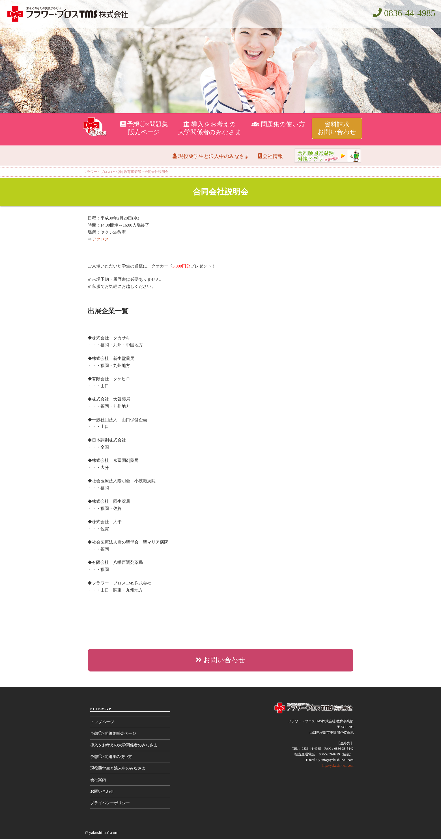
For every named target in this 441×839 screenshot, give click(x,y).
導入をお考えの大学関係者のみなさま (124, 745)
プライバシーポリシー (110, 803)
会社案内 (98, 780)
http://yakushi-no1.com (338, 766)
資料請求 (337, 128)
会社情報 (270, 156)
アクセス (100, 239)
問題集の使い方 (278, 124)
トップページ (102, 722)
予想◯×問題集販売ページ (113, 733)
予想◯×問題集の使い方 (111, 757)
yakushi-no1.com (104, 832)
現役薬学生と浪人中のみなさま (211, 156)
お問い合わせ (220, 660)
